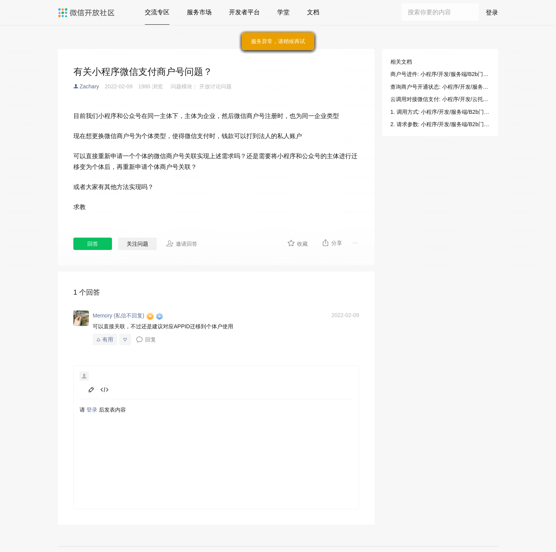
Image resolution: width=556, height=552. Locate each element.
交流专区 (157, 12)
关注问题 (137, 244)
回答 (92, 244)
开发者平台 (244, 12)
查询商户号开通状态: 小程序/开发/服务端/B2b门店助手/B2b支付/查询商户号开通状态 (440, 87)
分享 (332, 242)
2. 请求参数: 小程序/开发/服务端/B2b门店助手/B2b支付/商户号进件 (440, 124)
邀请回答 (181, 243)
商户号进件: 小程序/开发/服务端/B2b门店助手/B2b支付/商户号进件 (440, 74)
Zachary (89, 86)
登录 (492, 12)
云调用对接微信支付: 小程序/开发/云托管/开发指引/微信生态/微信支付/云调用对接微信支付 (440, 99)
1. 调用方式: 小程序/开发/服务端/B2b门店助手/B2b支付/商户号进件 (440, 112)
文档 (313, 12)
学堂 (283, 12)
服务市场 (199, 12)
